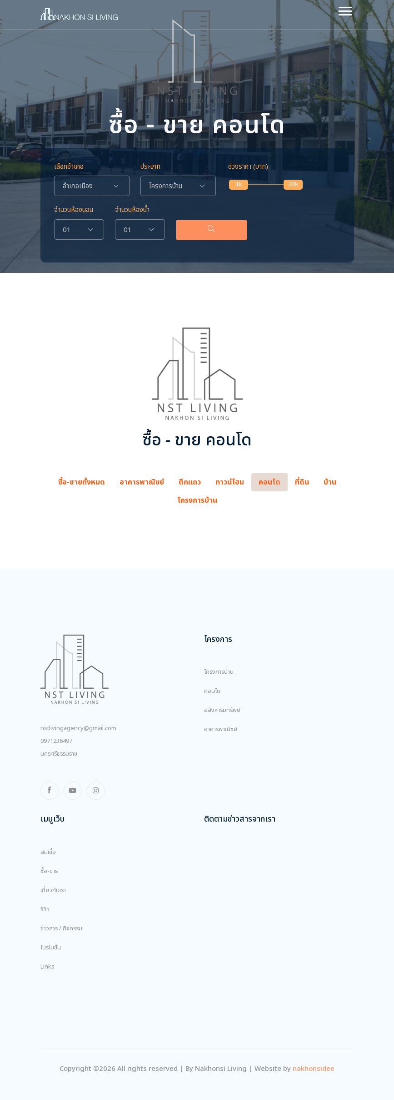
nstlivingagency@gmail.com (78, 728)
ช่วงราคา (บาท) (248, 167)
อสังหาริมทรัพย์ (222, 710)
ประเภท (150, 167)
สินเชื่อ (48, 852)
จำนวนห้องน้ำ (132, 210)
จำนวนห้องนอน (73, 210)
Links (47, 966)
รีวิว (45, 909)
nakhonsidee (313, 1069)
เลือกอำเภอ (69, 167)
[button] (344, 9)
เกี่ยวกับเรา (53, 890)
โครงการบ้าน (219, 671)
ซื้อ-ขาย (49, 871)
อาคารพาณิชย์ (220, 729)
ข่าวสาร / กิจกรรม (61, 928)
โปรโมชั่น (50, 947)
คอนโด (212, 691)
